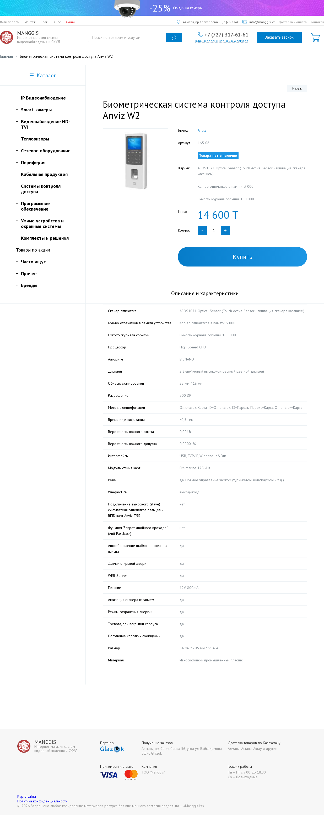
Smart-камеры (36, 109)
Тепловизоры (35, 139)
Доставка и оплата (292, 22)
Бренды (29, 285)
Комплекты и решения (45, 238)
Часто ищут (33, 261)
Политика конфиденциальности (42, 801)
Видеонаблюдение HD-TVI (45, 124)
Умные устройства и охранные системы (42, 223)
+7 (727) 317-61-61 (226, 34)
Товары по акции (33, 250)
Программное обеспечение (35, 206)
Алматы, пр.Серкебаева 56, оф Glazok (208, 22)
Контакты (317, 22)
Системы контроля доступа (41, 188)
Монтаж (30, 21)
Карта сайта (26, 796)
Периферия (33, 162)
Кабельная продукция (44, 174)
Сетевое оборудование (46, 150)
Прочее (29, 273)
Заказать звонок (279, 37)
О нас (56, 21)
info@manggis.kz (258, 22)
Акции (70, 21)
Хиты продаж (9, 21)
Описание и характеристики (205, 293)
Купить (242, 257)
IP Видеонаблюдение (43, 98)
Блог (44, 21)
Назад (297, 88)
